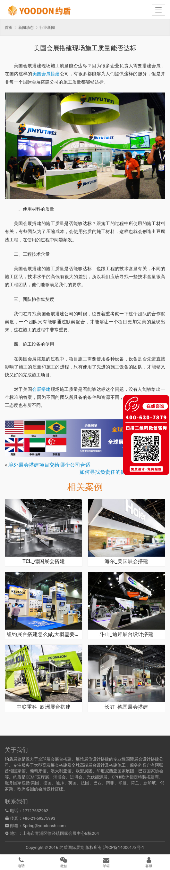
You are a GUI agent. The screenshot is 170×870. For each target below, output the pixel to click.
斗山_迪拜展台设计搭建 (126, 634)
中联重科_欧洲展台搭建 (43, 707)
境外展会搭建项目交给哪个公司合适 (49, 465)
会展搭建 (41, 389)
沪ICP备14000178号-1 (123, 847)
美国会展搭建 (46, 73)
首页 (9, 27)
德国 (47, 782)
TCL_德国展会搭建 (43, 561)
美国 (35, 782)
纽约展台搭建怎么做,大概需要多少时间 (44, 634)
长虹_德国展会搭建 (126, 707)
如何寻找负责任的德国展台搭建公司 (121, 472)
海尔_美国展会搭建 (126, 561)
